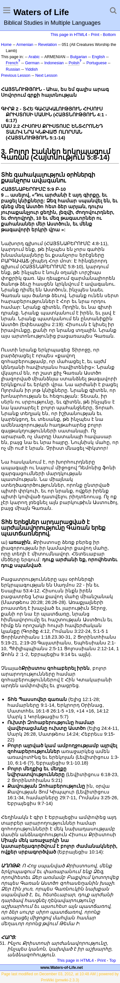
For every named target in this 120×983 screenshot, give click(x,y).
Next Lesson (46, 75)
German (32, 63)
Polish (73, 63)
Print (95, 34)
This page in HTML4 (69, 34)
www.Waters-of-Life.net (61, 967)
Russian (13, 69)
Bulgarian (78, 57)
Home (6, 44)
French (12, 63)
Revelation (47, 44)
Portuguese (96, 63)
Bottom (109, 34)
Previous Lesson (15, 75)
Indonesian (54, 63)
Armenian (24, 44)
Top (112, 960)
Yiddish (31, 69)
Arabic (34, 57)
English (98, 57)
